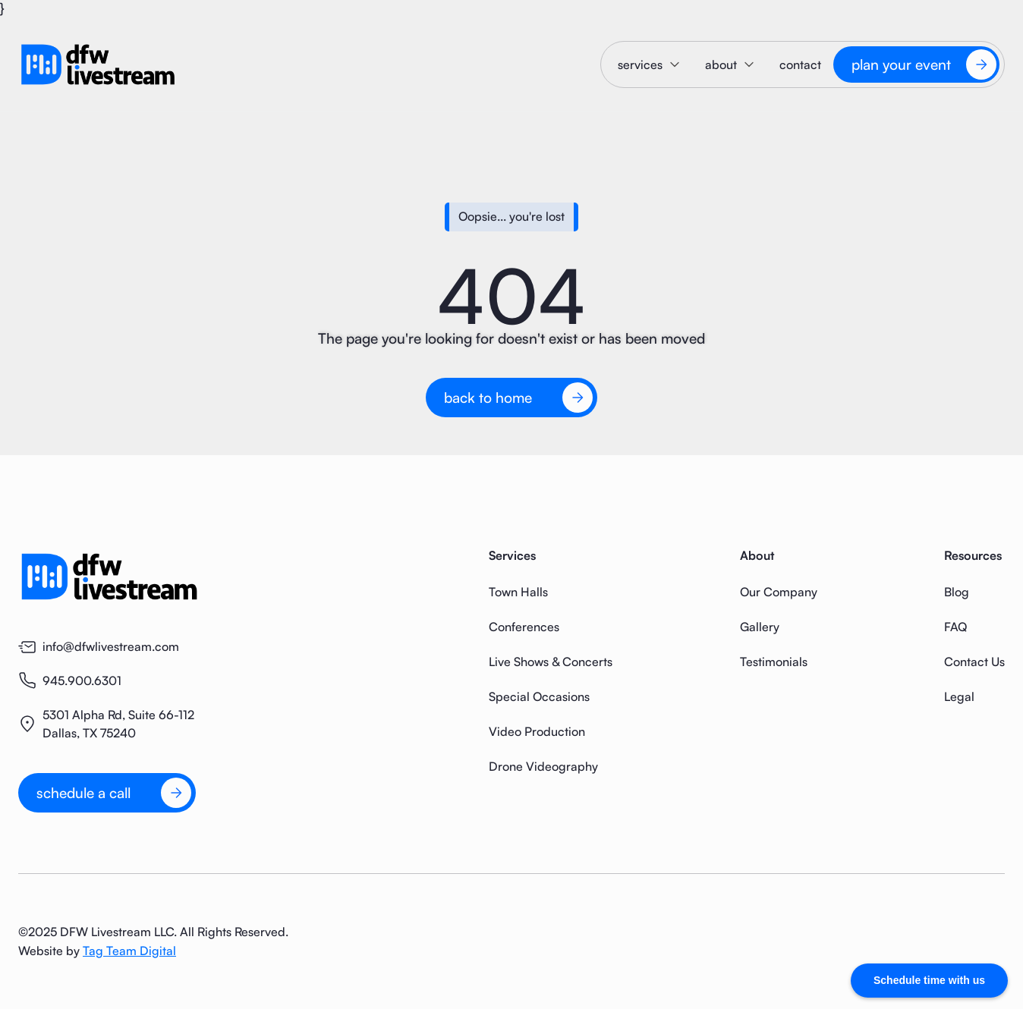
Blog (956, 591)
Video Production (537, 731)
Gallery (759, 626)
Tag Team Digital (129, 950)
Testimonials (773, 661)
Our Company (778, 591)
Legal (959, 696)
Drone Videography (543, 766)
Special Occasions (539, 696)
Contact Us (974, 661)
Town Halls (518, 591)
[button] (649, 64)
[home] (98, 64)
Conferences (524, 626)
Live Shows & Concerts (550, 661)
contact (800, 64)
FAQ (955, 626)
